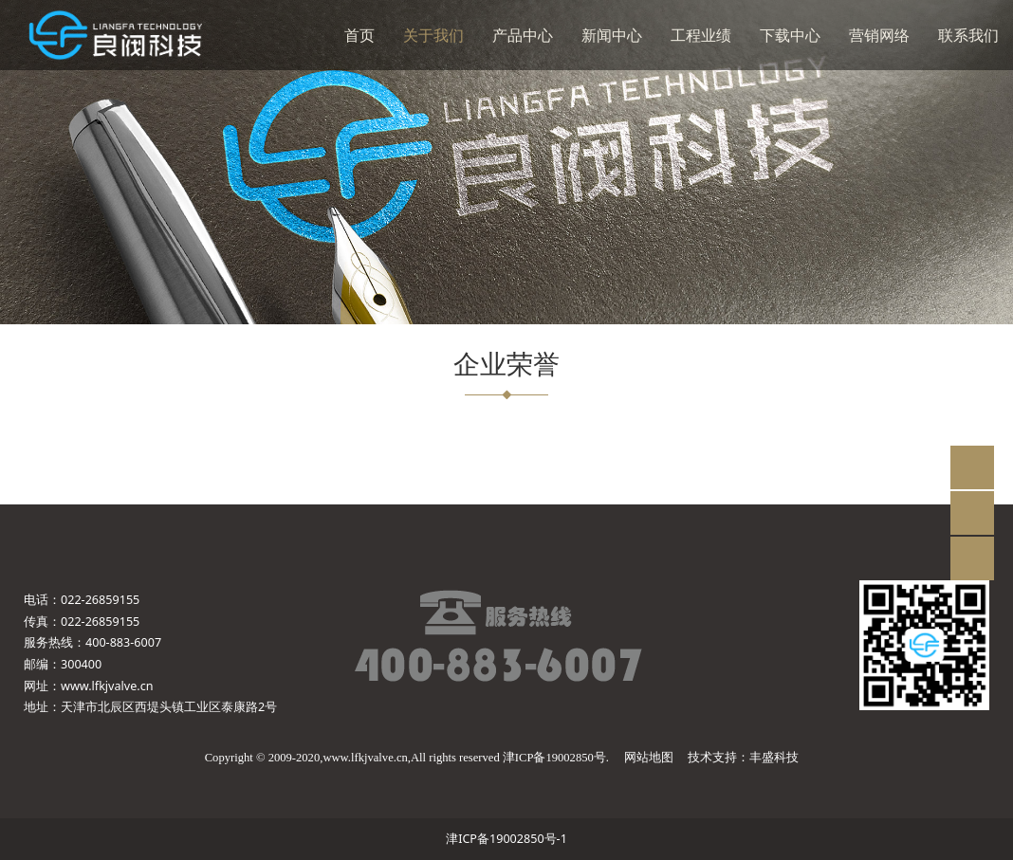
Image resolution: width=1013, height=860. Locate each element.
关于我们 (433, 35)
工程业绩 (701, 35)
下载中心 (790, 35)
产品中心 (522, 35)
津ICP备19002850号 (554, 757)
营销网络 (879, 35)
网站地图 (648, 757)
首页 (359, 35)
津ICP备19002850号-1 (506, 839)
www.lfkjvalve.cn (107, 686)
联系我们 (968, 35)
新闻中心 (611, 35)
